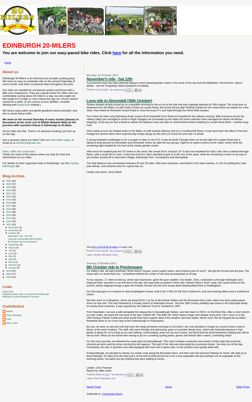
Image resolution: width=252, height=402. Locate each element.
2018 (9, 202)
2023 (9, 187)
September (14, 244)
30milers (97, 255)
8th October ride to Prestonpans (114, 267)
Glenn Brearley (14, 315)
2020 (9, 196)
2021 (9, 193)
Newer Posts (94, 386)
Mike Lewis (12, 323)
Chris (96, 378)
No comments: (117, 90)
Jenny (115, 255)
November (14, 230)
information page (60, 139)
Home (7, 62)
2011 (9, 224)
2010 (9, 270)
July (11, 250)
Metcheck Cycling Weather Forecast (21, 296)
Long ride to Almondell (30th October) (119, 100)
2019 (9, 199)
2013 (9, 218)
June (11, 253)
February (13, 265)
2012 (9, 221)
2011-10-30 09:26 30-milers (105, 247)
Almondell (106, 255)
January (13, 268)
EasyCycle (23, 104)
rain (113, 378)
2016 (9, 209)
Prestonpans (105, 378)
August (12, 247)
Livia (8, 319)
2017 (9, 206)
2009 (9, 274)
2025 (9, 180)
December (14, 227)
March (12, 262)
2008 (9, 277)
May (11, 256)
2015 (9, 212)
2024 (9, 184)
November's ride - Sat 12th (110, 79)
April (11, 259)
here (117, 52)
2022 (9, 190)
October (13, 233)
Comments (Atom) (112, 393)
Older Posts (242, 386)
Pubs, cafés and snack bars (19, 151)
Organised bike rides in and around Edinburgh (26, 294)
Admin (9, 311)
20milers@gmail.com (28, 142)
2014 (9, 215)
